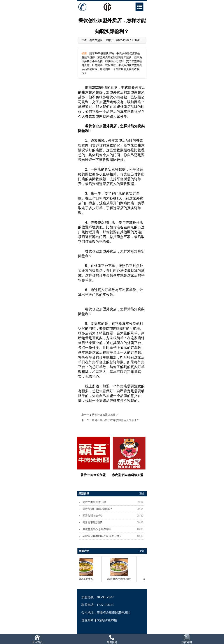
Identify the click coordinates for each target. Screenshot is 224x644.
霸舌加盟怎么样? (113, 515)
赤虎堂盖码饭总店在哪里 (113, 529)
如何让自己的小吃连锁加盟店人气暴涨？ (115, 420)
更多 (142, 493)
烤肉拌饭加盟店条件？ (105, 414)
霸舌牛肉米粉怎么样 (113, 502)
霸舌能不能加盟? (113, 522)
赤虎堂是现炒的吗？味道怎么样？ (113, 536)
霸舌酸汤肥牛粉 (86, 578)
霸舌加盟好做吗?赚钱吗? (113, 509)
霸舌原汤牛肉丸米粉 (120, 578)
